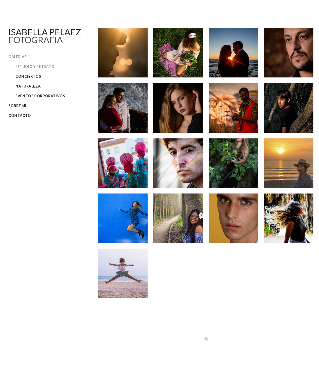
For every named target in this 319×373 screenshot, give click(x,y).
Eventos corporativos (40, 96)
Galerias (17, 57)
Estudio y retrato (35, 67)
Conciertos (28, 76)
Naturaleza (28, 86)
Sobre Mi (17, 106)
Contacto (19, 116)
